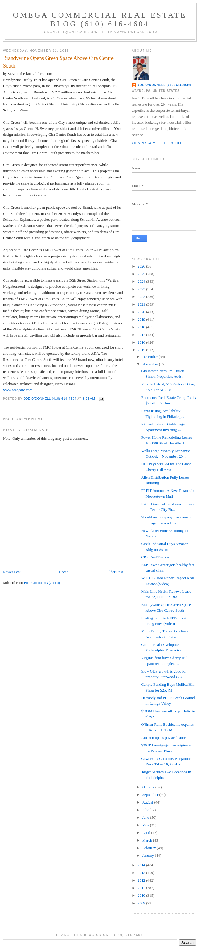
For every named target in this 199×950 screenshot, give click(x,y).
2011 (142, 888)
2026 (142, 266)
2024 (142, 281)
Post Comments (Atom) (42, 582)
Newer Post (11, 572)
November (150, 364)
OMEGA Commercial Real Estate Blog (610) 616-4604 (100, 19)
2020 (142, 312)
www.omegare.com (17, 390)
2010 (142, 895)
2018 (142, 327)
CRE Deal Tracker (155, 557)
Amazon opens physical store (163, 737)
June (146, 817)
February (149, 848)
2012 (142, 880)
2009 (142, 903)
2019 (142, 319)
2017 (142, 334)
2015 (142, 350)
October (148, 787)
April (146, 832)
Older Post (115, 572)
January (148, 855)
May (146, 825)
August (148, 802)
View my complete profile (157, 142)
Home (63, 572)
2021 (142, 304)
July (146, 810)
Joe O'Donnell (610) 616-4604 (164, 85)
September (150, 794)
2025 (142, 274)
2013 (142, 872)
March (147, 840)
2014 (142, 865)
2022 (142, 296)
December (150, 356)
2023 (142, 289)
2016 (142, 342)
